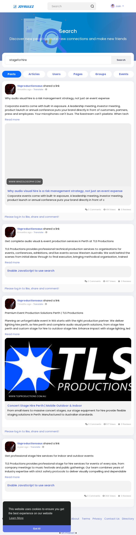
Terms (86, 518)
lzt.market (68, 533)
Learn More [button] (16, 518)
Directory (128, 518)
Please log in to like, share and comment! (32, 217)
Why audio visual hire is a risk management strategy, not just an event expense (65, 191)
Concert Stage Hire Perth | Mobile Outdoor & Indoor (44, 406)
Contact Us (112, 518)
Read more (12, 119)
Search (121, 60)
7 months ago (24, 304)
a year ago (22, 447)
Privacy (98, 518)
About (75, 518)
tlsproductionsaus (29, 86)
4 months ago (24, 89)
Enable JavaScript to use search (30, 271)
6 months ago (24, 232)
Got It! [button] (37, 528)
